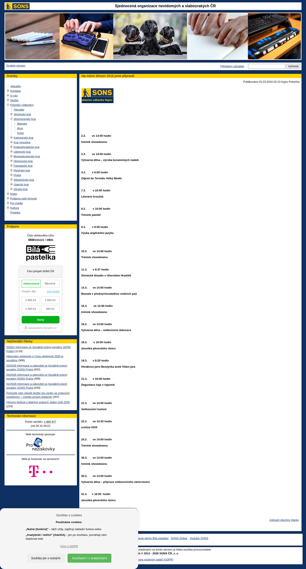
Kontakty (15, 90)
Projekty (15, 212)
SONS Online (179, 538)
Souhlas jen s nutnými (45, 558)
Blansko (22, 123)
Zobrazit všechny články (284, 520)
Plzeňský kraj (22, 170)
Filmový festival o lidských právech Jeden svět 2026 (38, 402)
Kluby (13, 193)
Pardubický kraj (23, 165)
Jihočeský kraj (22, 114)
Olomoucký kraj (23, 161)
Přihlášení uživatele (232, 66)
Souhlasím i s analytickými (89, 558)
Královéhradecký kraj (26, 147)
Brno (20, 128)
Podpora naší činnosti (23, 198)
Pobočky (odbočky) (22, 105)
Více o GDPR (69, 546)
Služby (14, 100)
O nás (14, 95)
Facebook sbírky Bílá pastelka (150, 538)
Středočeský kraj (24, 179)
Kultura (14, 207)
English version (16, 65)
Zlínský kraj (21, 189)
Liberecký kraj (22, 151)
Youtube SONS (199, 538)
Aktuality (15, 86)
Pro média (16, 203)
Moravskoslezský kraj (27, 156)
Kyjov (20, 133)
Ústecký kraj (21, 184)
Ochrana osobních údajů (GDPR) (153, 559)
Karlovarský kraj (23, 137)
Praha (17, 175)
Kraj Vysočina (22, 142)
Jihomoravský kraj (25, 119)
